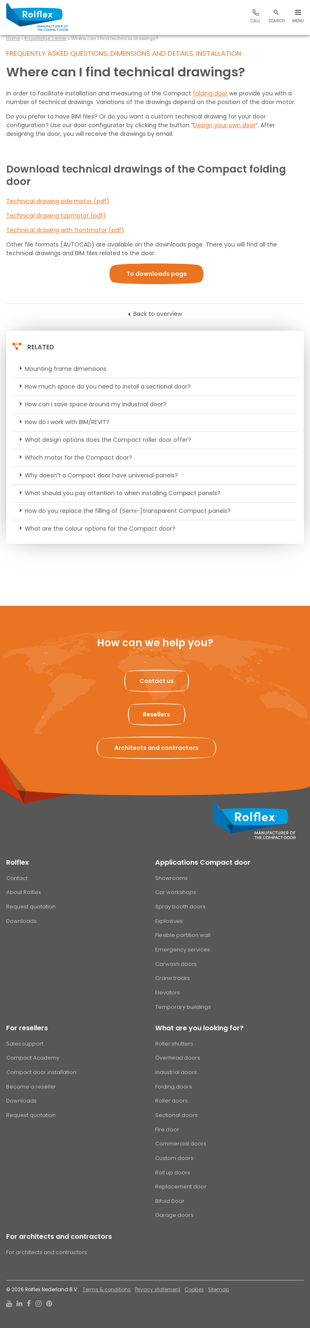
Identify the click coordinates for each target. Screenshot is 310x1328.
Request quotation (31, 907)
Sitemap (218, 1289)
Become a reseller (31, 1087)
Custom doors (174, 1158)
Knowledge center (45, 38)
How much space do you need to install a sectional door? (108, 386)
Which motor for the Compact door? (78, 457)
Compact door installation (41, 1072)
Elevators (167, 992)
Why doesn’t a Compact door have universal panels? (101, 475)
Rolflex (17, 862)
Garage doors (174, 1215)
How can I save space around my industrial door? (95, 404)
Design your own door (224, 125)
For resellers (27, 1028)
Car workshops (175, 892)
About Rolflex (23, 892)
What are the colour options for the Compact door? (100, 528)
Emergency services (182, 949)
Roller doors (171, 1101)
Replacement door (180, 1186)
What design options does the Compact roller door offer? (108, 440)
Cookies (194, 1289)
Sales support (24, 1044)
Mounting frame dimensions (65, 369)
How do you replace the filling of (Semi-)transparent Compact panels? (128, 511)
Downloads (21, 921)
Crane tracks (172, 978)
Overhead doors (177, 1058)
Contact (17, 878)
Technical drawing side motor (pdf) (57, 201)
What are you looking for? (199, 1028)
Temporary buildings (183, 1007)
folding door (210, 93)
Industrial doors (176, 1072)
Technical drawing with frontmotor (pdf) (65, 230)
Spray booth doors (180, 907)
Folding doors (173, 1087)
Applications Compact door (203, 862)
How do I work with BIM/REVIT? (67, 422)
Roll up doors (172, 1172)
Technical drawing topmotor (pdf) (56, 215)
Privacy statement (157, 1289)
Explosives (169, 921)
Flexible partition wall (183, 935)
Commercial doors (180, 1144)
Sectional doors (176, 1115)
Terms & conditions (107, 1289)
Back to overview (157, 314)
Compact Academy (32, 1058)
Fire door (167, 1130)
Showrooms (171, 878)
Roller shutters (174, 1044)
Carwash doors (176, 964)
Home (13, 38)
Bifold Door (170, 1201)
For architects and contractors (59, 1236)
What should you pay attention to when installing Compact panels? (122, 493)
